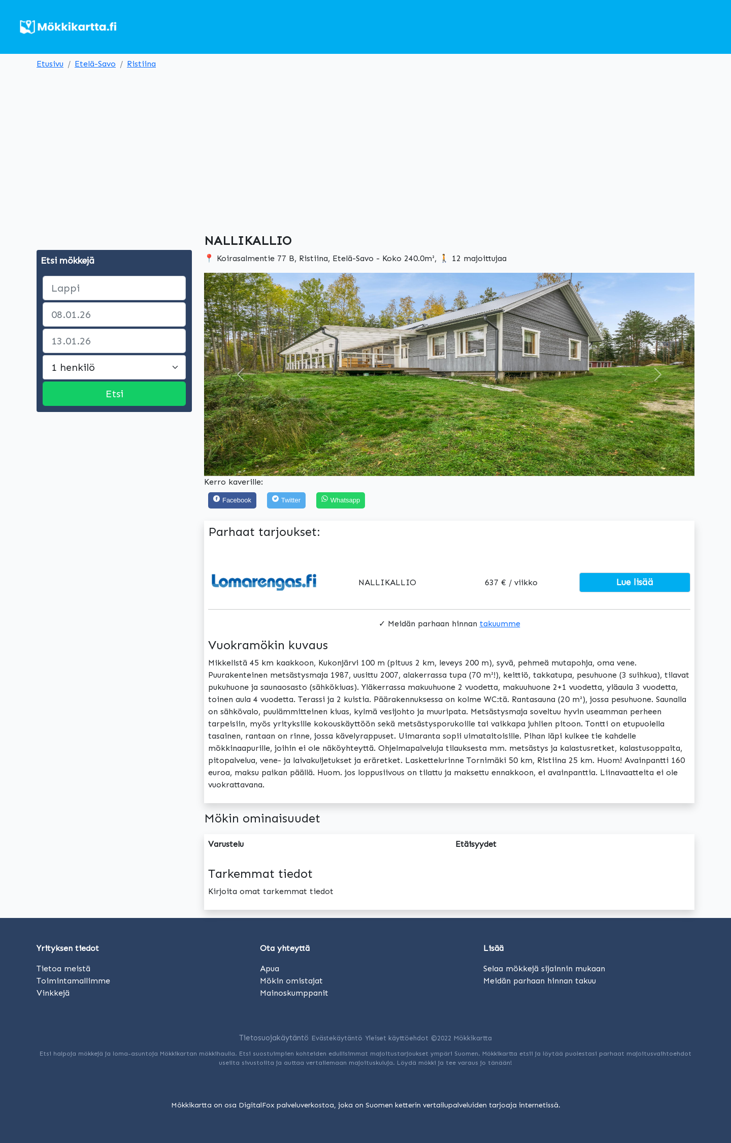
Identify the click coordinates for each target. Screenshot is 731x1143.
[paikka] (114, 288)
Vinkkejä (53, 993)
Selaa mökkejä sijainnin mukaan (544, 968)
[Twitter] (286, 500)
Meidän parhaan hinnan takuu (539, 981)
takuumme (500, 623)
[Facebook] (232, 500)
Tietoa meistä (63, 968)
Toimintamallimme (73, 981)
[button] (241, 374)
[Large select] (114, 367)
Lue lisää (634, 582)
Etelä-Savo (95, 64)
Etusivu (50, 64)
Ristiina (141, 64)
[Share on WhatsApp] (340, 500)
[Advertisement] (365, 149)
